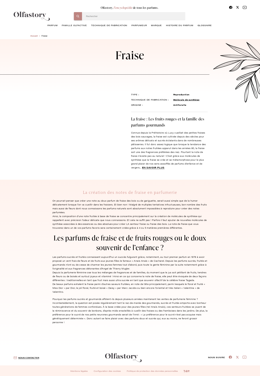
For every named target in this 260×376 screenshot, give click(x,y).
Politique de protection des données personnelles (152, 370)
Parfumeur (139, 25)
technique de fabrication (109, 25)
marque (156, 25)
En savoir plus (153, 167)
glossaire (205, 25)
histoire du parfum (179, 25)
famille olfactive (74, 25)
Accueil (34, 36)
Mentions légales (79, 370)
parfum (52, 25)
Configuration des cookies (107, 370)
